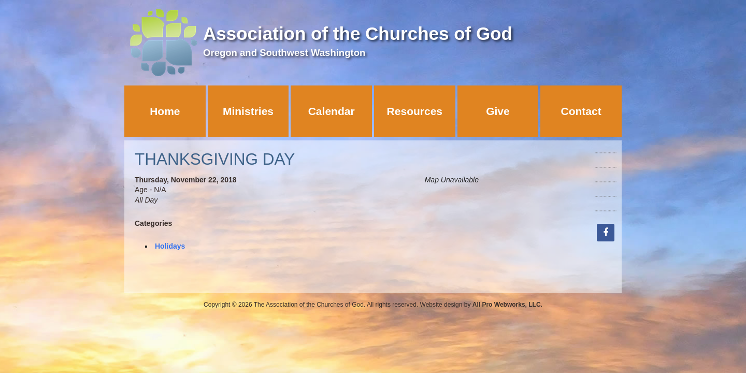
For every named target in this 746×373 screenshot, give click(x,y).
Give (498, 111)
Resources (414, 111)
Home (165, 111)
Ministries (248, 111)
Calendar (331, 111)
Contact (581, 111)
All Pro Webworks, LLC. (507, 304)
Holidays (170, 246)
